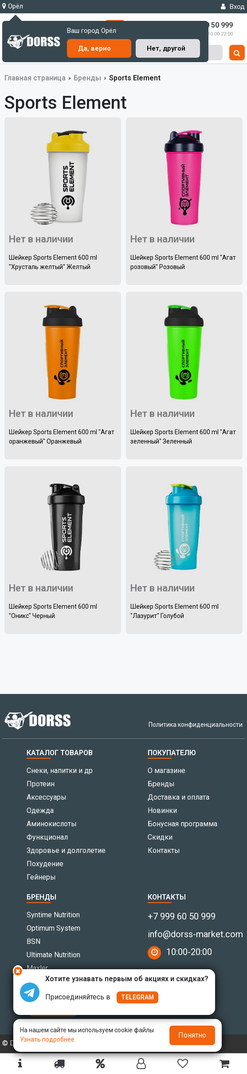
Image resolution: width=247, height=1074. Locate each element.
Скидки (160, 837)
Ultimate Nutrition (53, 955)
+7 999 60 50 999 (182, 916)
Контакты (164, 850)
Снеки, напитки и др (60, 770)
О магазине (166, 770)
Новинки (162, 810)
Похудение (45, 864)
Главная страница (35, 78)
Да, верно (94, 48)
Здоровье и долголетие (66, 850)
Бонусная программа (182, 824)
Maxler (37, 968)
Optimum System (53, 928)
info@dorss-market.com (195, 934)
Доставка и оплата (178, 797)
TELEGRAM (137, 997)
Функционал (47, 837)
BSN (33, 941)
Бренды (87, 78)
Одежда (40, 810)
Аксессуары (47, 797)
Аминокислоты (52, 824)
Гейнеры (41, 877)
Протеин (41, 784)
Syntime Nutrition (53, 915)
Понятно (192, 1035)
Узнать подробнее (47, 1039)
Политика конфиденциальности (196, 724)
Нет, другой (166, 48)
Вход (233, 7)
